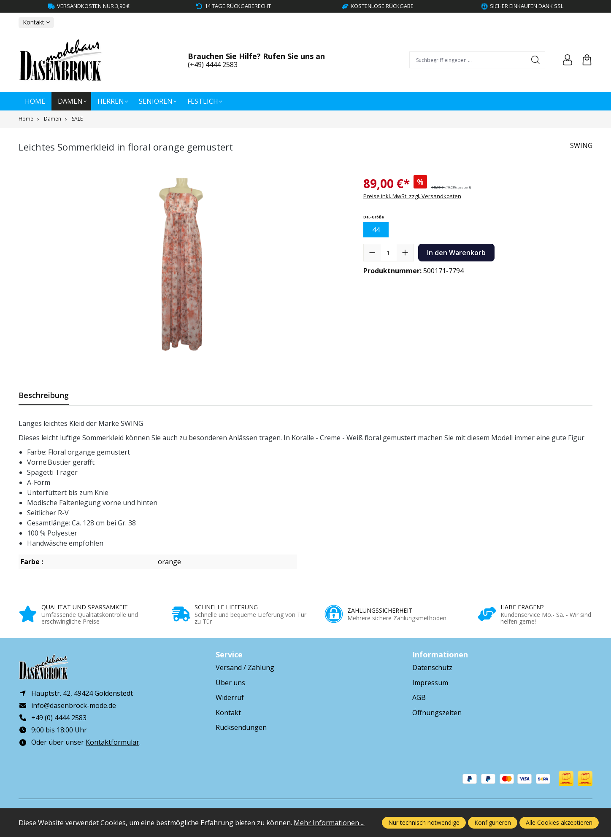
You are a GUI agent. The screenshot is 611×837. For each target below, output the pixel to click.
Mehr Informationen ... (329, 822)
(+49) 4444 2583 (213, 64)
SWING (581, 145)
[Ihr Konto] (567, 59)
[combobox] (468, 59)
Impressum (430, 682)
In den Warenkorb (456, 252)
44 (376, 229)
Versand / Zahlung (245, 667)
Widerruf (230, 697)
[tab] (44, 395)
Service (229, 654)
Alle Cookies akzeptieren (559, 822)
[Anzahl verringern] (372, 252)
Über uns (230, 682)
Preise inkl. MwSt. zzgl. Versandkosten (412, 196)
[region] (182, 265)
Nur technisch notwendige (424, 822)
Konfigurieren (492, 822)
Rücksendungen (241, 727)
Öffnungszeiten (437, 712)
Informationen (440, 654)
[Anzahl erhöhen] (405, 252)
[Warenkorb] (586, 59)
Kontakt (228, 712)
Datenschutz (432, 667)
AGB (419, 697)
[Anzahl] (388, 252)
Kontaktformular (112, 742)
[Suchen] (535, 59)
